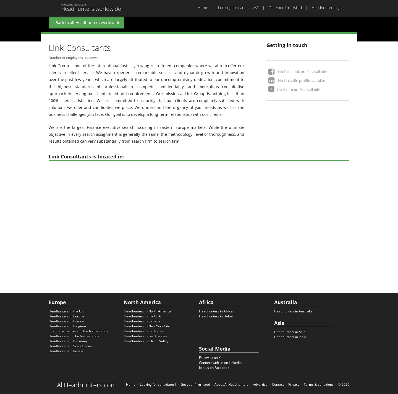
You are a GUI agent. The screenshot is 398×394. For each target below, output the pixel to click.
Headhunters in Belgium (67, 326)
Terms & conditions (319, 384)
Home (203, 7)
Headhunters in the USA (142, 316)
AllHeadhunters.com (87, 384)
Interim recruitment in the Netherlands (78, 331)
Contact (278, 384)
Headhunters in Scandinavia (70, 346)
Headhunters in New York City (147, 326)
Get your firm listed (285, 7)
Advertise (260, 384)
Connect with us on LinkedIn (220, 362)
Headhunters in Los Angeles (145, 336)
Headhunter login (327, 7)
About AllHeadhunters (231, 384)
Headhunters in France (66, 321)
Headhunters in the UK (66, 311)
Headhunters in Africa (216, 311)
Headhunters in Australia (293, 311)
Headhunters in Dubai (216, 316)
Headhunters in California (143, 331)
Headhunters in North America (147, 311)
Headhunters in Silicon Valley (146, 341)
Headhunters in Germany (68, 341)
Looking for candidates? (238, 7)
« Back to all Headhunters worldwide (86, 22)
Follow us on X (210, 357)
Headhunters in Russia (66, 351)
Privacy (293, 384)
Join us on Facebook (214, 367)
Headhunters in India (290, 337)
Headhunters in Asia (289, 332)
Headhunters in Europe (66, 316)
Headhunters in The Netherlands (74, 336)
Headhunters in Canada (142, 321)
